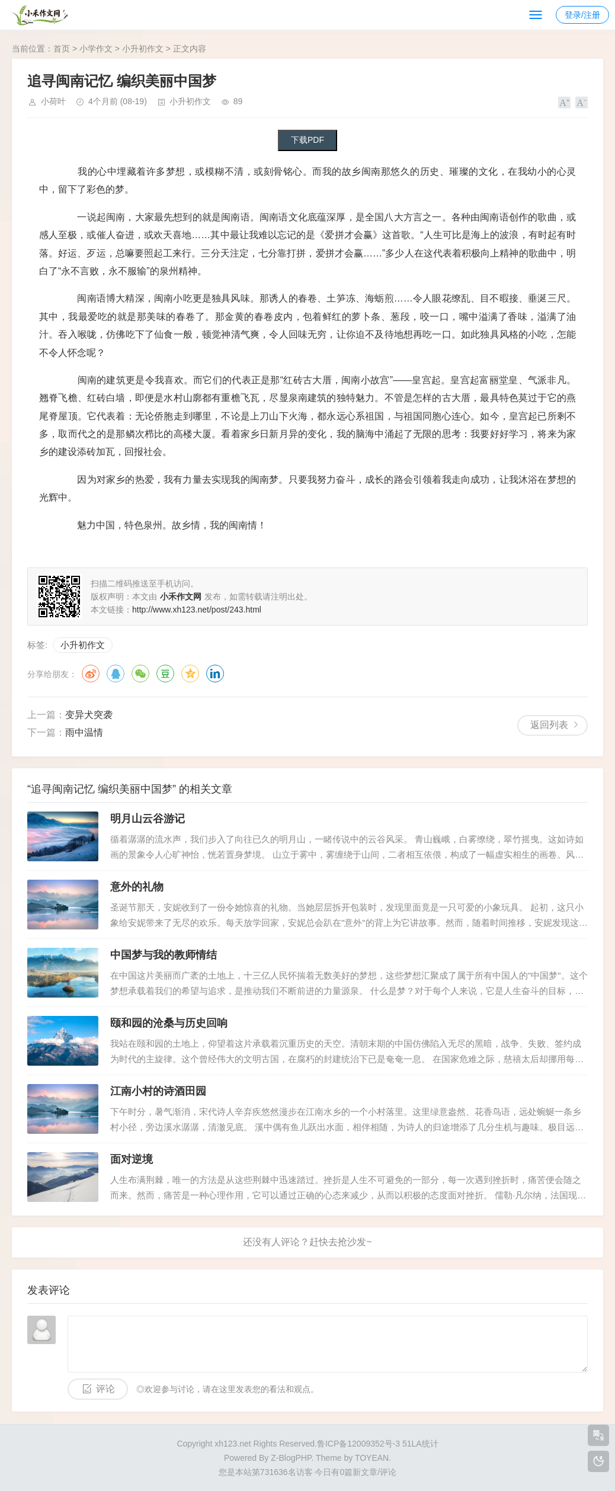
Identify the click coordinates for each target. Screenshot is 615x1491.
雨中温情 (84, 732)
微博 (91, 673)
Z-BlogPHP (291, 1458)
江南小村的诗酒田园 (158, 1091)
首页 (61, 48)
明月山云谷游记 (147, 819)
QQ (115, 673)
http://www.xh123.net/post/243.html (196, 609)
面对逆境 (131, 1159)
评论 (105, 1389)
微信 (140, 673)
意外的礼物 (137, 887)
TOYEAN (372, 1458)
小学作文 (96, 48)
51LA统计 (420, 1443)
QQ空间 (190, 673)
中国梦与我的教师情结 (163, 955)
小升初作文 (143, 48)
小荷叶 (53, 101)
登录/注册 (582, 15)
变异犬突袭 (89, 715)
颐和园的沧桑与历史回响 (169, 1023)
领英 (215, 673)
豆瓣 (165, 673)
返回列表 (549, 725)
